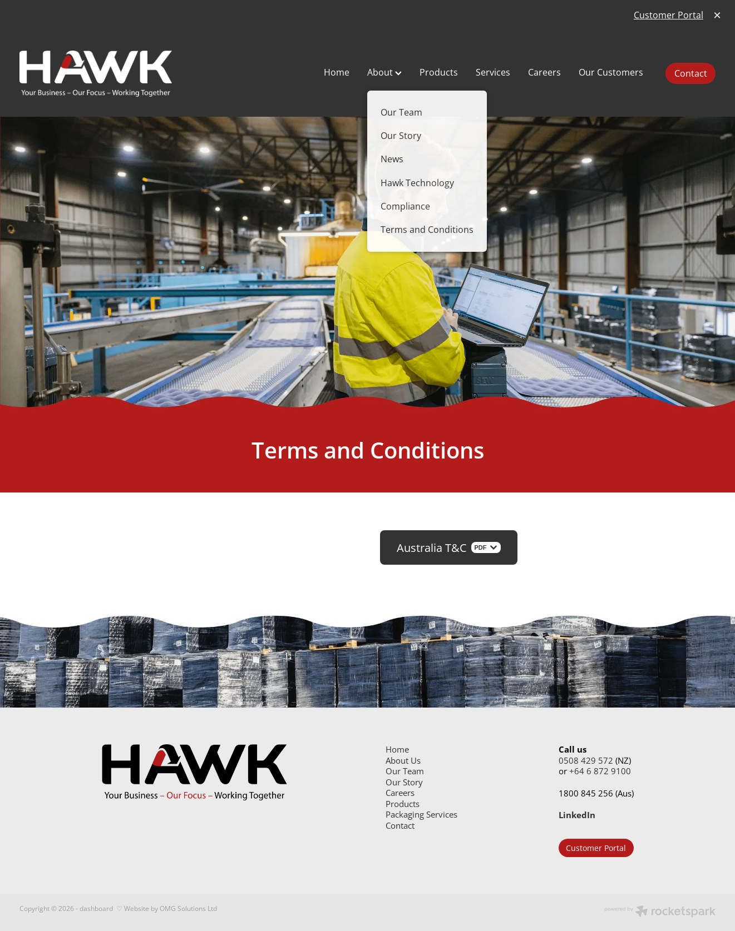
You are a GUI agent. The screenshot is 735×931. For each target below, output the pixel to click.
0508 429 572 (586, 760)
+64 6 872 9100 (600, 771)
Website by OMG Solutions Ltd (170, 908)
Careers (544, 72)
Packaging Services (421, 814)
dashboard (96, 908)
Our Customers (611, 72)
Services (493, 72)
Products (439, 72)
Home (336, 72)
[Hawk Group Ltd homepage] (158, 74)
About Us (403, 760)
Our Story (404, 782)
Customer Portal (668, 15)
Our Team (405, 771)
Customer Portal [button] (596, 848)
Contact (690, 73)
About (384, 72)
